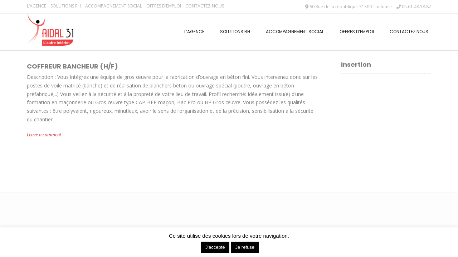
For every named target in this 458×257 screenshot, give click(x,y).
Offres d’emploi (163, 6)
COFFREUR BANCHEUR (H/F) (72, 66)
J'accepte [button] (215, 247)
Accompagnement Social (113, 6)
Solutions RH (65, 6)
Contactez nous (204, 6)
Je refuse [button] (244, 247)
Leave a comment (44, 135)
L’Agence (36, 6)
